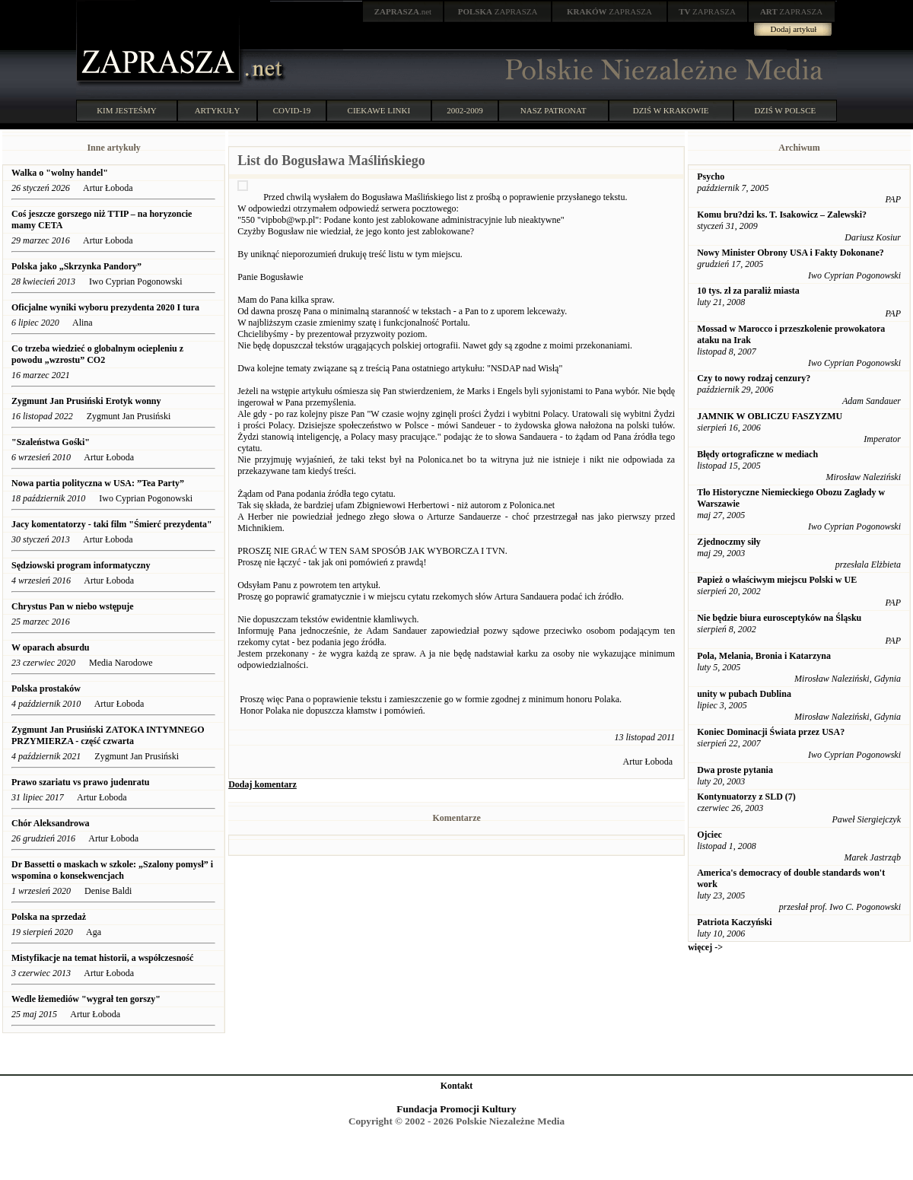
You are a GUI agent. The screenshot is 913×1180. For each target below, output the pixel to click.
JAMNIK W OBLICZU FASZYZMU (769, 416)
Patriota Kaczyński (734, 922)
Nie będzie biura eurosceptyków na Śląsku (779, 617)
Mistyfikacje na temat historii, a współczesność (102, 958)
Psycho (710, 176)
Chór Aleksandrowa (50, 823)
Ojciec (709, 834)
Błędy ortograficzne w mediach (757, 454)
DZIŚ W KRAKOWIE (671, 110)
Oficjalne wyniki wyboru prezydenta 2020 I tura (105, 307)
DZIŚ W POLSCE (785, 110)
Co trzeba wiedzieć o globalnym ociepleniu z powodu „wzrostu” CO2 (97, 354)
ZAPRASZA (498, 11)
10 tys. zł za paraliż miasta (748, 290)
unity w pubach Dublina (744, 694)
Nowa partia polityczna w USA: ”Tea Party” (97, 483)
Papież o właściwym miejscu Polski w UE (777, 579)
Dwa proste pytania (735, 770)
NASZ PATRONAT (553, 110)
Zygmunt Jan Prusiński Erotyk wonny (86, 401)
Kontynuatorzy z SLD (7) (746, 796)
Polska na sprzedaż (48, 916)
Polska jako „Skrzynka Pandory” (77, 266)
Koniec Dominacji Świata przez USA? (771, 732)
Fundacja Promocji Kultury (456, 1109)
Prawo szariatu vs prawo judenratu (80, 782)
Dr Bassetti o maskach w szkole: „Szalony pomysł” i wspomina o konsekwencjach (112, 870)
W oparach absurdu (50, 647)
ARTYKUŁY (217, 110)
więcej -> (705, 947)
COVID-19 (292, 110)
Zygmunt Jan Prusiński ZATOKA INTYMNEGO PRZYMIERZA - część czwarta (108, 735)
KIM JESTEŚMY (127, 110)
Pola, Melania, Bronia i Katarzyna (764, 655)
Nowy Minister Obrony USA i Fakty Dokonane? (790, 252)
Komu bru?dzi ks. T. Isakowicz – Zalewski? (782, 214)
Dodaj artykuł (794, 28)
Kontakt (457, 1085)
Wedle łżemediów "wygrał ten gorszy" (86, 999)
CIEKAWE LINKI (379, 110)
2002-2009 (465, 110)
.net (403, 11)
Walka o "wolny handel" (59, 172)
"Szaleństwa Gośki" (50, 442)
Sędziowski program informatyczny (80, 565)
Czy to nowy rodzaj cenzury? (753, 378)
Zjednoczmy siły (729, 541)
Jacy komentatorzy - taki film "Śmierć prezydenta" (111, 524)
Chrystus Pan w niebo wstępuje (73, 606)
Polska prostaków (47, 688)
